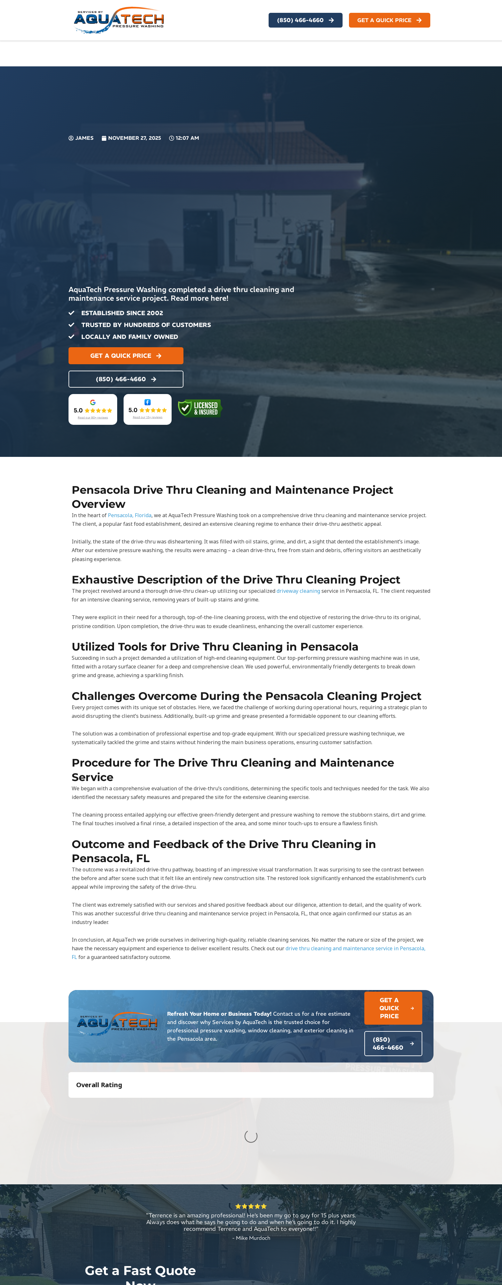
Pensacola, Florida (129, 515)
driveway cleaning (298, 590)
